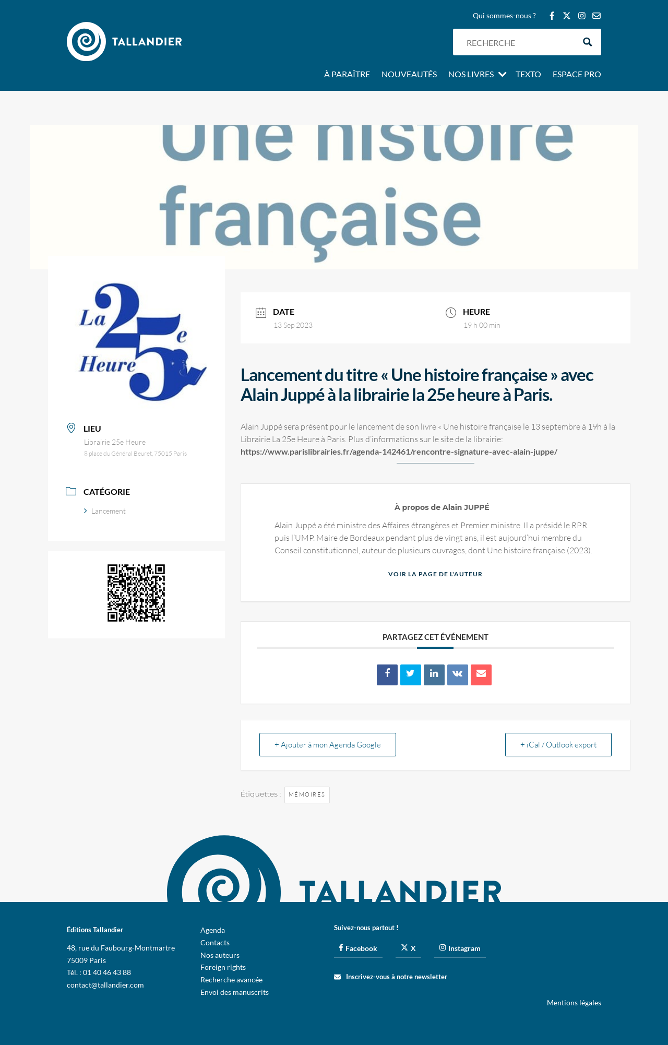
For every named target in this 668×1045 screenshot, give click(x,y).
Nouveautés (409, 74)
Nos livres (471, 74)
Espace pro (577, 74)
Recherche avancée (231, 979)
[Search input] (518, 42)
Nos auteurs (220, 955)
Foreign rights (223, 967)
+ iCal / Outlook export (558, 745)
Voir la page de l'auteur (435, 574)
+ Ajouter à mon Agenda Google (328, 745)
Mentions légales (574, 1002)
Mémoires (307, 794)
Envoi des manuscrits (234, 992)
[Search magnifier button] (588, 42)
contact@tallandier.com (105, 984)
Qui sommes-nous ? (504, 16)
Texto (528, 74)
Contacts (215, 942)
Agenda (212, 929)
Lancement (105, 510)
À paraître (347, 74)
